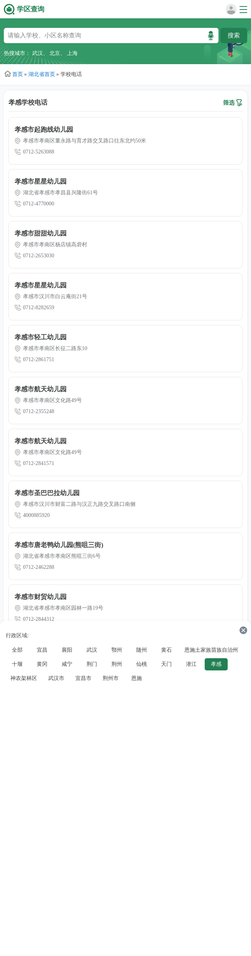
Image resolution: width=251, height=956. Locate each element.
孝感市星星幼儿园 (41, 181)
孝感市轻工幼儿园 (41, 337)
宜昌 (42, 650)
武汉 (37, 53)
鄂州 (116, 650)
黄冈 (42, 664)
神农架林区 (23, 678)
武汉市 (56, 678)
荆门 (91, 664)
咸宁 (67, 664)
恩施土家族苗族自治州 (211, 650)
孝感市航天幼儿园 (41, 389)
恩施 (136, 678)
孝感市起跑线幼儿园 (44, 129)
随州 (141, 650)
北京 (54, 53)
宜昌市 (83, 678)
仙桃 (141, 664)
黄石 (166, 650)
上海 (72, 53)
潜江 (191, 664)
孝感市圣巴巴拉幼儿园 (47, 493)
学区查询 (30, 9)
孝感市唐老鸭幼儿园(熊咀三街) (59, 545)
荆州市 (111, 678)
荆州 (116, 664)
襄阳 (67, 650)
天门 (166, 664)
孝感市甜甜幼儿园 (41, 233)
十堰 (17, 664)
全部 (17, 650)
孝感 (216, 664)
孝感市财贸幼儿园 (41, 597)
